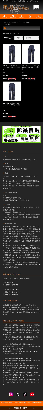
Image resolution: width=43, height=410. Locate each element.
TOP (5, 22)
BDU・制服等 (8, 24)
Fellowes (34, 402)
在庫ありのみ (9, 38)
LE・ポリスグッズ (14, 22)
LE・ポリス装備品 (26, 22)
